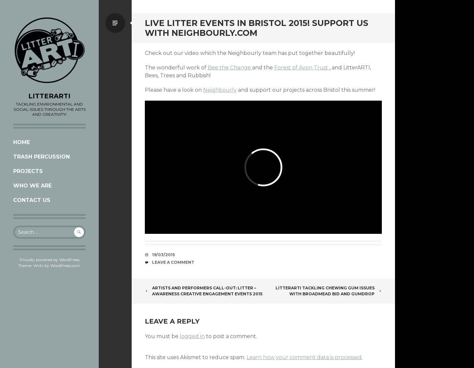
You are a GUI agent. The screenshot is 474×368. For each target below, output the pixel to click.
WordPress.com (65, 265)
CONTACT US (31, 200)
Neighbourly (220, 90)
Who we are (32, 186)
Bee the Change (230, 67)
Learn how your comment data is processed (304, 357)
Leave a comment (173, 262)
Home (21, 142)
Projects (28, 171)
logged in (192, 336)
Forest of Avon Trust (301, 67)
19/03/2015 (163, 254)
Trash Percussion (41, 157)
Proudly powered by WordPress (49, 259)
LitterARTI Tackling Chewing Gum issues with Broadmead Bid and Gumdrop (329, 290)
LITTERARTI (49, 96)
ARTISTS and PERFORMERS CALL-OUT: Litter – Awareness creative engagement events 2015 (203, 290)
